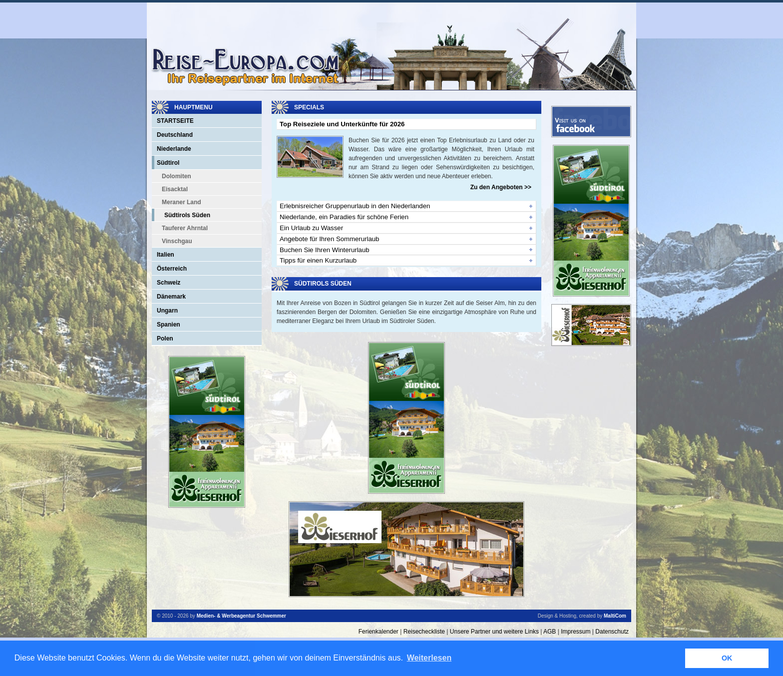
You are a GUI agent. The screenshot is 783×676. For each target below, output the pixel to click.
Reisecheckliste (424, 631)
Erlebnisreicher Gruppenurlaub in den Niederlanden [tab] (355, 206)
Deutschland (175, 134)
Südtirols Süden (187, 215)
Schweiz (168, 282)
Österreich (172, 268)
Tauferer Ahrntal (185, 228)
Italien (165, 254)
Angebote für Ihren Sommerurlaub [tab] (329, 239)
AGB (549, 631)
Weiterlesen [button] (429, 658)
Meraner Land (181, 202)
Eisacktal (175, 189)
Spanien (168, 324)
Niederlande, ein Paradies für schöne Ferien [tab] (344, 217)
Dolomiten (176, 176)
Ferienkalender (378, 631)
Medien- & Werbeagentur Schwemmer (241, 616)
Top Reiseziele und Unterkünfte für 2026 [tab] (342, 124)
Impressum (575, 631)
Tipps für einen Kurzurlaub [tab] (318, 260)
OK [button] (727, 658)
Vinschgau (177, 241)
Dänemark (171, 296)
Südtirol (168, 162)
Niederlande (174, 148)
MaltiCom (615, 616)
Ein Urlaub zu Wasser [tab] (311, 228)
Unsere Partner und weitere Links (494, 631)
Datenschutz (612, 631)
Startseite (175, 120)
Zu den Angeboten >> (500, 187)
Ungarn (167, 310)
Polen (165, 338)
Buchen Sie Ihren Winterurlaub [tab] (325, 250)
